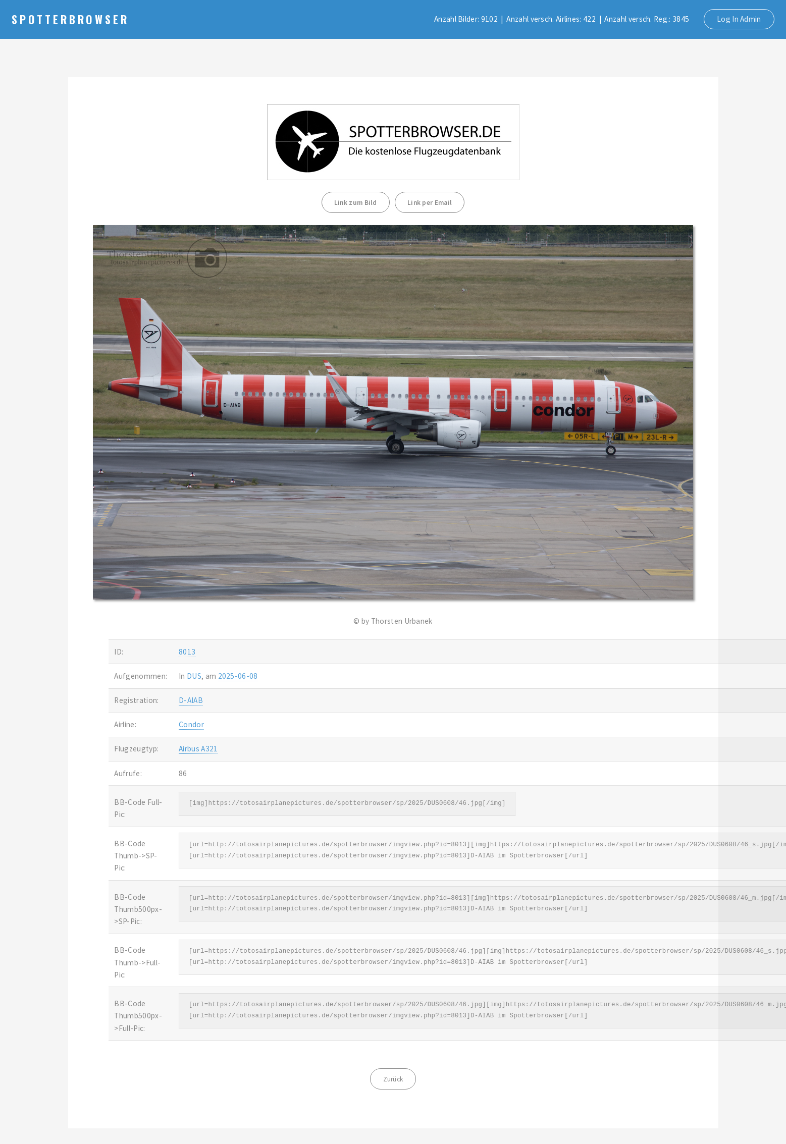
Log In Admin (739, 19)
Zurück (393, 1079)
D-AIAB (191, 700)
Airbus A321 (198, 748)
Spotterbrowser (70, 19)
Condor (191, 724)
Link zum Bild (355, 202)
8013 (187, 652)
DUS (194, 676)
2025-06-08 (238, 676)
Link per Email (429, 202)
